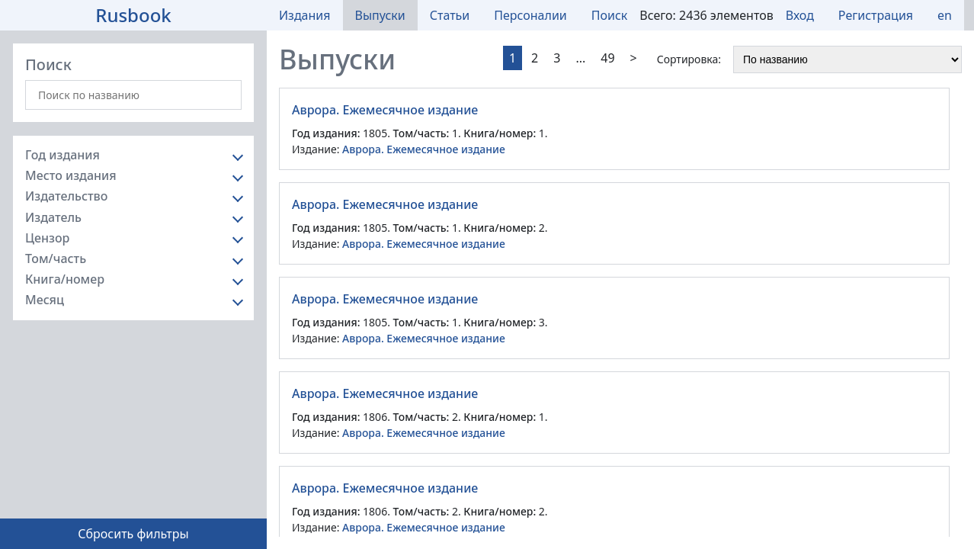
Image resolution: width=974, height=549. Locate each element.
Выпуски (380, 15)
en (944, 15)
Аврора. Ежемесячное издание (385, 109)
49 (607, 58)
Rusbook (133, 14)
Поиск (609, 15)
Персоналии (530, 15)
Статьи (450, 15)
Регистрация (875, 15)
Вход (800, 15)
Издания (305, 15)
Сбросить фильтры (133, 533)
